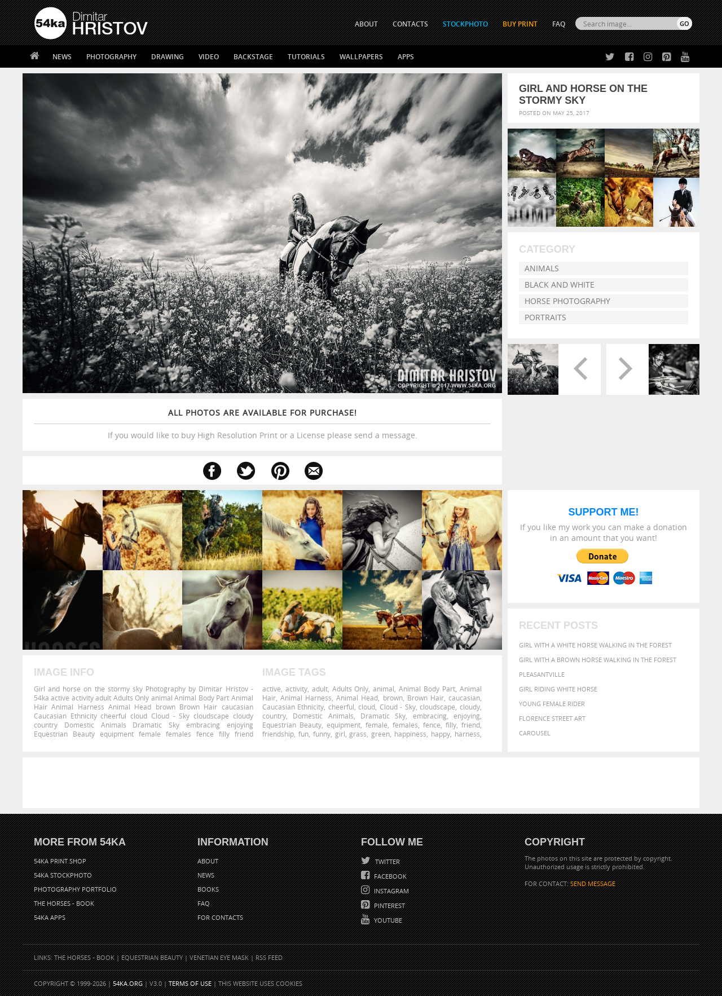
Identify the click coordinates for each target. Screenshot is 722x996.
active (271, 688)
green (380, 733)
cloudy (470, 706)
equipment (343, 724)
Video (209, 56)
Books (208, 889)
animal (383, 688)
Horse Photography (567, 301)
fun (303, 733)
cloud (366, 706)
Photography (111, 56)
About (207, 861)
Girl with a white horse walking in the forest (595, 645)
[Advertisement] (363, 782)
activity (296, 688)
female (377, 724)
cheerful (341, 706)
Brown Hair (425, 697)
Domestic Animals (323, 715)
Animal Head (357, 697)
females (405, 724)
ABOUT (366, 24)
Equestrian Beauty (292, 724)
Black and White (560, 284)
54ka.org (128, 983)
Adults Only (350, 688)
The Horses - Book (64, 903)
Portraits (545, 317)
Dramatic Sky (383, 715)
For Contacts (220, 917)
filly (451, 724)
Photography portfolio (75, 889)
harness (467, 733)
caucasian (464, 697)
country (274, 715)
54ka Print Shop (60, 861)
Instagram (390, 891)
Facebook (389, 876)
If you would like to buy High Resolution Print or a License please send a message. (262, 423)
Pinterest (388, 905)
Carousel (535, 733)
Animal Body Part (427, 688)
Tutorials (306, 56)
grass (358, 733)
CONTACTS (410, 24)
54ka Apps (49, 917)
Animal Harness (306, 697)
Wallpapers (361, 56)
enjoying (467, 715)
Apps (406, 56)
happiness (410, 733)
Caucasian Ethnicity (293, 706)
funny (322, 733)
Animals (542, 268)
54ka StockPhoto (63, 875)
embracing (430, 715)
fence (432, 724)
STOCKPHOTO (465, 24)
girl (340, 733)
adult (320, 688)
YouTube (387, 920)
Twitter (386, 861)
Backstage (253, 56)
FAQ (558, 24)
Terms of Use (190, 983)
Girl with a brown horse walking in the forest (597, 659)
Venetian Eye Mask (219, 957)
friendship (278, 733)
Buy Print (520, 24)
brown (393, 697)
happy (440, 733)
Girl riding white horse (558, 689)
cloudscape (437, 706)
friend (470, 724)
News (62, 56)
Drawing (167, 56)
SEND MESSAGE (592, 883)
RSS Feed (269, 957)
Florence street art (552, 718)
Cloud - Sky (398, 706)
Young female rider (552, 703)
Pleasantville (542, 674)
